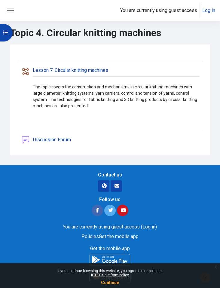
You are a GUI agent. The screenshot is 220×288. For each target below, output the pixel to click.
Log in (208, 10)
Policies (90, 236)
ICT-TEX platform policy (110, 275)
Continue (110, 282)
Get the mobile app (119, 236)
